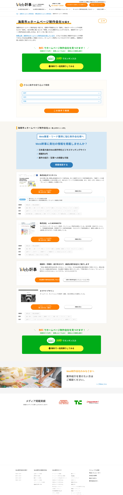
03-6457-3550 (57, 6)
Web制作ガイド (56, 470)
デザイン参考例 (55, 492)
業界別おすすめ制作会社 (57, 484)
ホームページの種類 (56, 473)
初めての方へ (93, 477)
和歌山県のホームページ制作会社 (43, 13)
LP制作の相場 (37, 475)
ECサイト (73, 473)
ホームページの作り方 (76, 492)
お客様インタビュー (56, 488)
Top (17, 13)
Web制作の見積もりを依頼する (76, 4)
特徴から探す (18, 480)
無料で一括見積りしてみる (61, 66)
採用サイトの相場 (38, 480)
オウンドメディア (75, 477)
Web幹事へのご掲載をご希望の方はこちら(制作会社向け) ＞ (92, 1)
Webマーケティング (75, 490)
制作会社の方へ (93, 480)
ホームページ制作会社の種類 (58, 475)
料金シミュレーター (94, 472)
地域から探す (18, 473)
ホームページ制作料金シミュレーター (59, 9)
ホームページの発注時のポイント (59, 477)
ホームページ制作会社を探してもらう (83, 9)
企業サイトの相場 (38, 473)
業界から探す (18, 475)
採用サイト (73, 480)
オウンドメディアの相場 (39, 482)
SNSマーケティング (75, 488)
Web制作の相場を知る (39, 9)
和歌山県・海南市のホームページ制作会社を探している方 (35, 36)
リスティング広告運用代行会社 (78, 486)
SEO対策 (73, 484)
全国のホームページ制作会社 (27, 13)
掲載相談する (61, 165)
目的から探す (18, 477)
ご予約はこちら (101, 385)
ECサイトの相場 (37, 477)
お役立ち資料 (101, 9)
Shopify (72, 475)
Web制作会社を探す (24, 9)
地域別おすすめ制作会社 (57, 480)
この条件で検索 (61, 111)
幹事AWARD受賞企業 (57, 490)
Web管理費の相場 (38, 484)
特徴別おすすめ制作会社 (57, 482)
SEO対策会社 (74, 482)
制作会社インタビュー (57, 486)
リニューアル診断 (94, 470)
